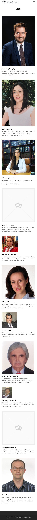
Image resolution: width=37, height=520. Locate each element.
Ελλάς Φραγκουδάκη (8, 225)
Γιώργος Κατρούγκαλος (9, 447)
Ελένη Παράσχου (7, 129)
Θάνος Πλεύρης (6, 330)
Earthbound (28, 517)
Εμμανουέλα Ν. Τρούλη (9, 254)
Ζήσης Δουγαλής (7, 495)
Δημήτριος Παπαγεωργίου (10, 376)
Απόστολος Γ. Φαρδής (8, 69)
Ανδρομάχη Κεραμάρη (8, 178)
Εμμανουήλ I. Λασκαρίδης (9, 400)
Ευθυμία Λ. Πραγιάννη (8, 301)
